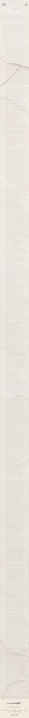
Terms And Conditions (16, 711)
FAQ (11, 710)
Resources (20, 710)
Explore (14, 710)
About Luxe (5, 710)
